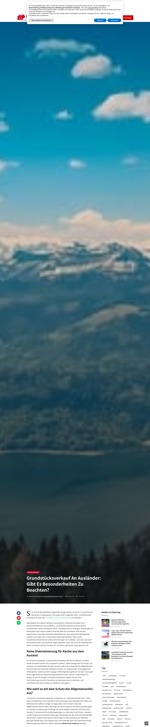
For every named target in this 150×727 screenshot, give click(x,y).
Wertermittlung (125, 18)
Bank (112, 686)
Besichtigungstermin (108, 697)
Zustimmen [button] (114, 721)
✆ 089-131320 (90, 18)
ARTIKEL (56, 18)
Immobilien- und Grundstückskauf (58, 618)
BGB (127, 704)
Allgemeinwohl (113, 675)
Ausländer (105, 686)
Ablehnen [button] (100, 721)
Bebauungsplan (118, 693)
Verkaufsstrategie (33, 572)
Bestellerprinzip (121, 697)
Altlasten (122, 675)
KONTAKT (82, 18)
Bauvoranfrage (127, 690)
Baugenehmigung (121, 686)
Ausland (121, 683)
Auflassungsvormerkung (109, 683)
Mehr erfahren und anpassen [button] (41, 721)
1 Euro (104, 675)
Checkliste (129, 708)
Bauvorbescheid (106, 693)
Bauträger (117, 690)
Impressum (107, 17)
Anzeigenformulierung (108, 679)
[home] (26, 18)
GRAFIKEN (72, 18)
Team (100, 17)
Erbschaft (128, 719)
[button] (46, 18)
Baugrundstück (106, 690)
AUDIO (64, 18)
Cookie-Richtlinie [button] (93, 709)
